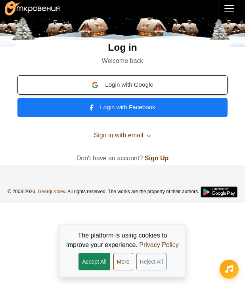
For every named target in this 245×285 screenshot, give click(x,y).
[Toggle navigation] (229, 8)
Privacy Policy (159, 244)
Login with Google (122, 84)
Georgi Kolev (51, 191)
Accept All (94, 261)
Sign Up (156, 158)
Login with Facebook (122, 107)
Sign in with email (122, 135)
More (123, 261)
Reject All (151, 261)
